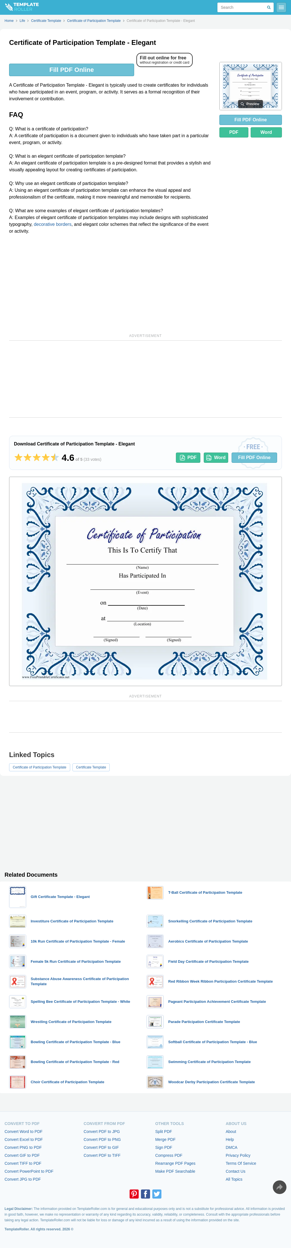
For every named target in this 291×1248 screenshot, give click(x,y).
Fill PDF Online (71, 69)
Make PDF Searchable (175, 1171)
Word (266, 132)
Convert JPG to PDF (23, 1179)
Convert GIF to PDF (22, 1155)
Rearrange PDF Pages (175, 1163)
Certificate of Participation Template (39, 767)
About (231, 1131)
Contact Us (235, 1171)
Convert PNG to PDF (23, 1147)
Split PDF (163, 1131)
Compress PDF (168, 1155)
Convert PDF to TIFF (102, 1155)
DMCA (231, 1147)
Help (230, 1139)
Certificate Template (91, 767)
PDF (233, 132)
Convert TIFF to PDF (23, 1163)
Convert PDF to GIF (101, 1147)
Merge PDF (165, 1139)
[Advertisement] (111, 283)
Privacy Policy (238, 1155)
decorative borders (53, 224)
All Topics (234, 1179)
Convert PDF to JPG (102, 1131)
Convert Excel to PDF (24, 1139)
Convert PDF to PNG (102, 1139)
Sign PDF (163, 1147)
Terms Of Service (241, 1163)
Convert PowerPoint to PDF (29, 1171)
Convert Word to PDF (24, 1131)
